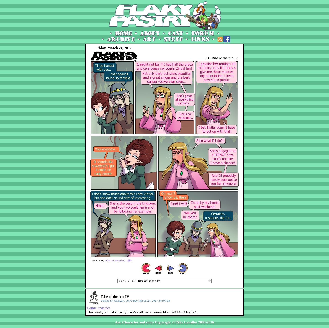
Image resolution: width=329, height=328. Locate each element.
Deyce (110, 260)
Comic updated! (98, 308)
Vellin (128, 260)
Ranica (119, 260)
